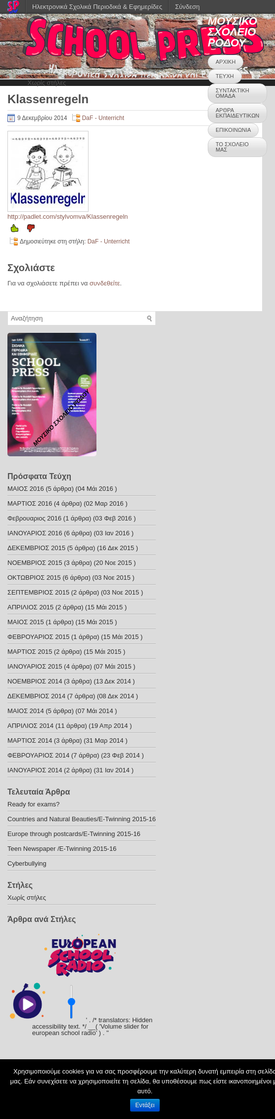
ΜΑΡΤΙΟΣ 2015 (29, 651)
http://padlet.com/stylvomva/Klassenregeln (67, 216)
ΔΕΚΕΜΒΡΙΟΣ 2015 (36, 548)
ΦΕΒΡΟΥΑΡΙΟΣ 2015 (38, 636)
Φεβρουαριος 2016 (34, 518)
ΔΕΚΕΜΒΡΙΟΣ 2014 (36, 696)
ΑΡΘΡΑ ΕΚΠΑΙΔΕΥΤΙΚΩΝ (237, 113)
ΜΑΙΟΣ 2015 (25, 622)
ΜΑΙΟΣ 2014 (25, 711)
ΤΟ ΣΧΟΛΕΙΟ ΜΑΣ (232, 147)
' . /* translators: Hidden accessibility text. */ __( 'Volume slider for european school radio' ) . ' (92, 1026)
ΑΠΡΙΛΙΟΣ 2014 (30, 725)
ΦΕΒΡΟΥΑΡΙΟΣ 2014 (38, 755)
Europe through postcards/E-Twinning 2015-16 (73, 834)
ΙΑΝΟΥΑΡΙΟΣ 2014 (34, 770)
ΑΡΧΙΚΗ (225, 62)
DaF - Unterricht (103, 118)
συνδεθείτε (105, 283)
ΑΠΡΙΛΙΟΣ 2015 (30, 607)
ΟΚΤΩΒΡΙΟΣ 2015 (34, 577)
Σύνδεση (187, 6)
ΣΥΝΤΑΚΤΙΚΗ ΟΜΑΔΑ (232, 93)
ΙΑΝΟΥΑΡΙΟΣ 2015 (34, 666)
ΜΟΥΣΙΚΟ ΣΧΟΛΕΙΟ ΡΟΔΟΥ (232, 32)
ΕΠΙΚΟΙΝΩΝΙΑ (233, 130)
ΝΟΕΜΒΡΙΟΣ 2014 (34, 681)
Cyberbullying (26, 863)
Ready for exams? (33, 804)
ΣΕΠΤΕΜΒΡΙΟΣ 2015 (38, 592)
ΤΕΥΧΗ (225, 76)
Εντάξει (145, 1105)
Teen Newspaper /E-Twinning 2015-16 (61, 848)
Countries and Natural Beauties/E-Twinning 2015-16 (81, 819)
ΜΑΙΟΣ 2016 (25, 488)
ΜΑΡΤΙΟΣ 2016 (29, 503)
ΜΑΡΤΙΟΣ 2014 (29, 740)
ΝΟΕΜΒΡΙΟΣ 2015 (34, 562)
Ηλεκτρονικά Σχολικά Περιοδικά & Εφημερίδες (97, 6)
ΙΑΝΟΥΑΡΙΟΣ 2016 (34, 533)
